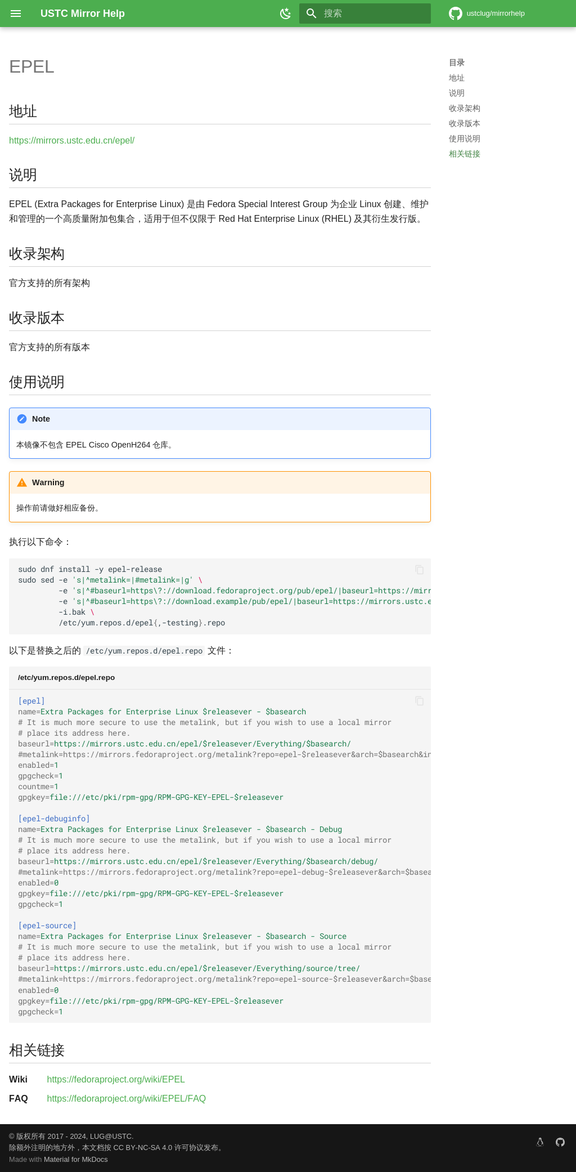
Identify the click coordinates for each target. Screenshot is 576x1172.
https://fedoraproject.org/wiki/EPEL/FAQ (126, 1098)
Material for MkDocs (76, 1159)
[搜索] (365, 13)
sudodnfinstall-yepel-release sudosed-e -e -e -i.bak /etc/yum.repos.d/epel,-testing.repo (224, 596)
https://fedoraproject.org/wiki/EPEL (116, 1079)
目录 (457, 62)
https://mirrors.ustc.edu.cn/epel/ (71, 140)
